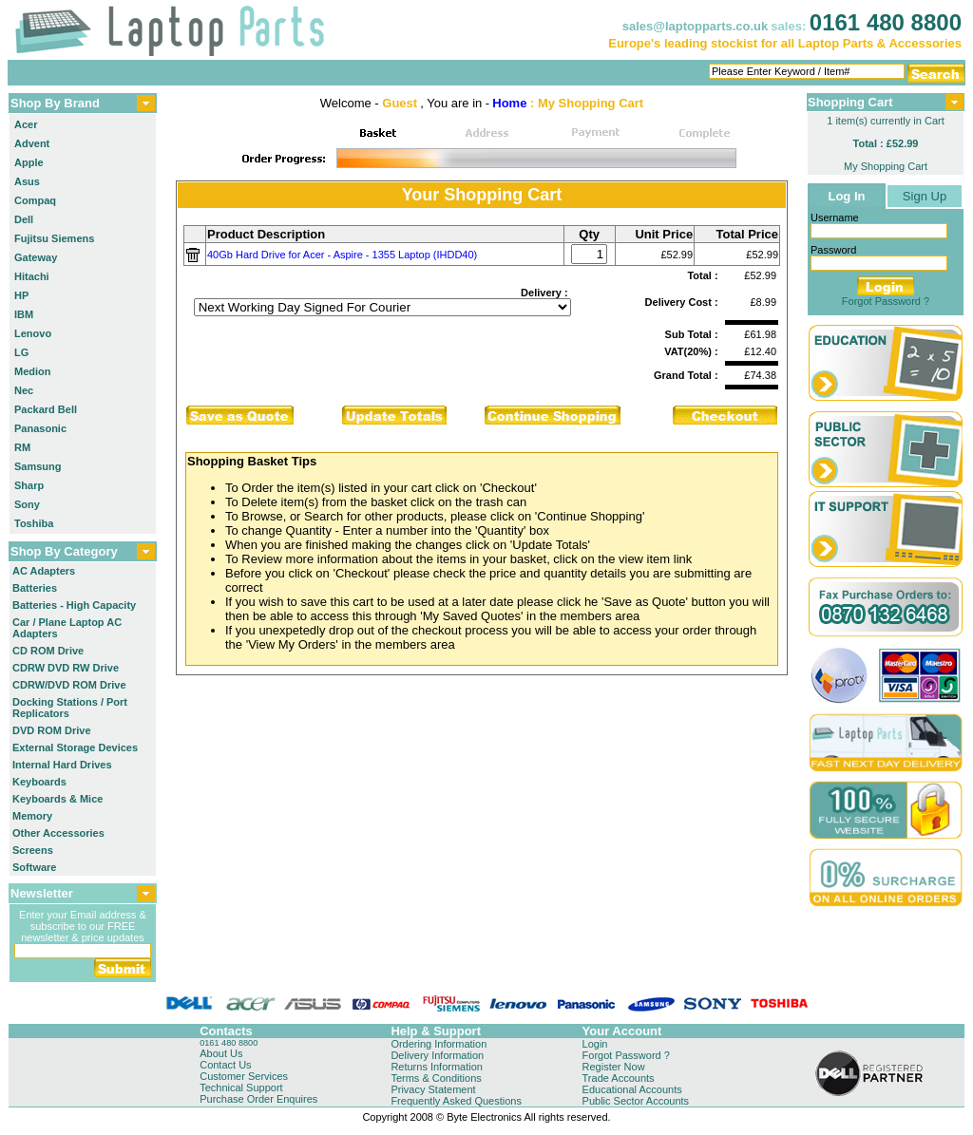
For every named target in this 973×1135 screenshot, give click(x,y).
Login (595, 1044)
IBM (23, 314)
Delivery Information (437, 1055)
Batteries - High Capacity (74, 605)
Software (34, 867)
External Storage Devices (75, 747)
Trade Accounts (618, 1078)
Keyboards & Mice (57, 798)
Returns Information (437, 1066)
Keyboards (39, 781)
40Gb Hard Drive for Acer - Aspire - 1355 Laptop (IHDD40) (342, 254)
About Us (221, 1053)
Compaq (35, 200)
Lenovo (32, 333)
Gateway (35, 257)
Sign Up (924, 196)
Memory (32, 816)
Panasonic (40, 428)
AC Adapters (43, 571)
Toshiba (33, 523)
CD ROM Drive (48, 650)
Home (509, 103)
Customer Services (244, 1076)
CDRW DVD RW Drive (65, 667)
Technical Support (241, 1087)
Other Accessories (58, 833)
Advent (31, 143)
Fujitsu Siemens (54, 238)
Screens (32, 850)
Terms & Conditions (436, 1078)
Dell (23, 219)
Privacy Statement (433, 1089)
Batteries (34, 588)
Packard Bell (45, 409)
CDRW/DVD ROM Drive (69, 684)
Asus (27, 181)
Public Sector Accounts (636, 1101)
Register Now (613, 1066)
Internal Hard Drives (62, 764)
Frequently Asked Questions (456, 1101)
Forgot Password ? (885, 301)
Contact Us (225, 1064)
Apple (29, 162)
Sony (27, 504)
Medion (32, 371)
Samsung (38, 466)
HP (21, 295)
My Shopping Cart (885, 166)
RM (22, 447)
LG (21, 352)
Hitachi (31, 276)
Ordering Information (438, 1044)
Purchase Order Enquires (258, 1099)
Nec (23, 390)
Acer (25, 124)
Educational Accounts (632, 1089)
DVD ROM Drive (51, 730)
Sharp (29, 485)
